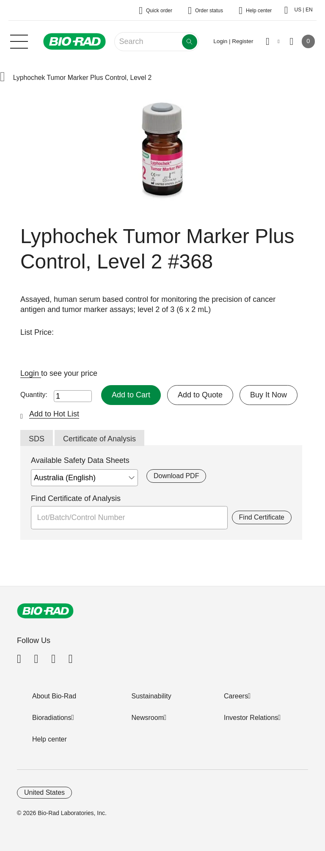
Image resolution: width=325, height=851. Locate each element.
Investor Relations (251, 717)
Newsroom (148, 717)
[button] (2, 77)
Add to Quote (200, 395)
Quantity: (33, 394)
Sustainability (151, 696)
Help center (49, 739)
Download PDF (176, 475)
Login (30, 373)
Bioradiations (52, 717)
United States (44, 792)
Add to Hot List (54, 414)
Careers (236, 696)
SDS (36, 439)
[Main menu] (19, 40)
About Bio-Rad (54, 696)
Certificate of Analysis (99, 439)
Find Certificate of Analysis (76, 498)
